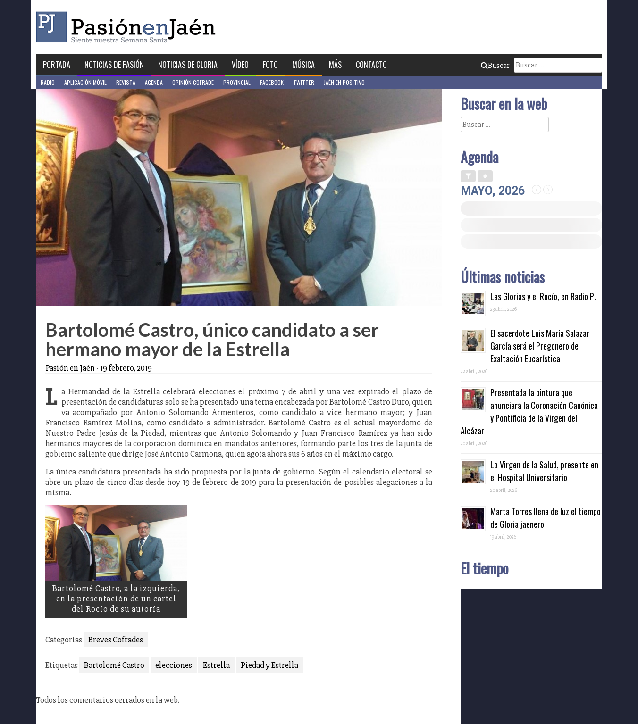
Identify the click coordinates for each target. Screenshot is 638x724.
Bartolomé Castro (114, 665)
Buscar (495, 65)
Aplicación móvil (85, 82)
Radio (48, 82)
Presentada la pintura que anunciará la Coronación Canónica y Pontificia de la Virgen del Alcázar (529, 411)
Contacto (371, 64)
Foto (270, 64)
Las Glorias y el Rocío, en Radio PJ (543, 296)
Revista (125, 82)
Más (335, 64)
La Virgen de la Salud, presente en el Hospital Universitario (544, 470)
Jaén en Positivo (344, 82)
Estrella (216, 665)
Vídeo (240, 64)
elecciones (173, 665)
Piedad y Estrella (269, 665)
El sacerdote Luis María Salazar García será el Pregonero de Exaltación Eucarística (539, 346)
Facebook (272, 82)
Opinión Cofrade (193, 82)
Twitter (303, 82)
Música (303, 64)
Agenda (154, 82)
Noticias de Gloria (188, 64)
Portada (56, 64)
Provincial (237, 82)
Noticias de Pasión (114, 64)
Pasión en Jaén (128, 27)
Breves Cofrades (115, 639)
